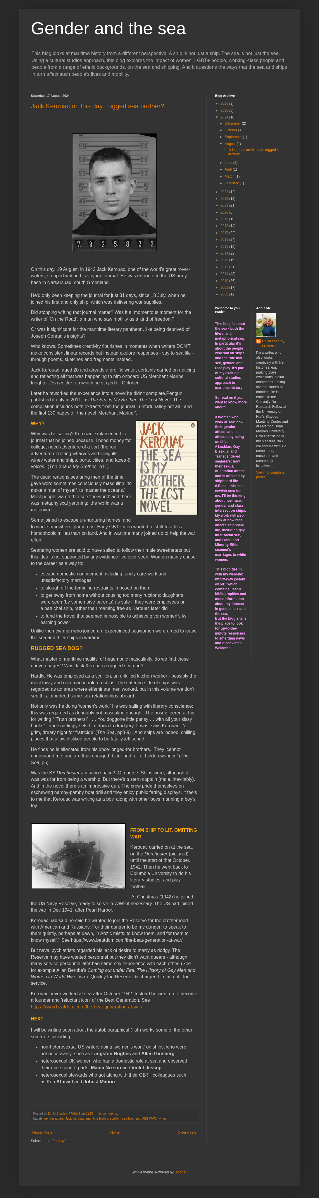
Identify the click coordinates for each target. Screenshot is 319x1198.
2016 (224, 240)
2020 (224, 212)
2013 (224, 260)
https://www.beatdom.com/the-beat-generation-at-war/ (87, 1006)
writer (162, 1118)
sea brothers (131, 1118)
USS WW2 (149, 1118)
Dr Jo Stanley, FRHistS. (273, 343)
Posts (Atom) (62, 1141)
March (230, 176)
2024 (224, 117)
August (231, 144)
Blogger (181, 1172)
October (231, 130)
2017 (224, 233)
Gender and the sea (108, 28)
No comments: (108, 1113)
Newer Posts (42, 1132)
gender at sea (53, 1118)
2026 (224, 104)
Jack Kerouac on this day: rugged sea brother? (97, 106)
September (234, 137)
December (233, 123)
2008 (224, 294)
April (228, 169)
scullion (115, 1118)
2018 (224, 226)
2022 (224, 199)
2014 (224, 253)
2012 (224, 267)
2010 (224, 281)
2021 (224, 205)
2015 (224, 247)
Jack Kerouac (74, 1118)
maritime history (97, 1118)
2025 (224, 111)
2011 (224, 274)
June (229, 163)
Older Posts (187, 1132)
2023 (224, 192)
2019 (224, 219)
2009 (224, 288)
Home (115, 1132)
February (232, 183)
